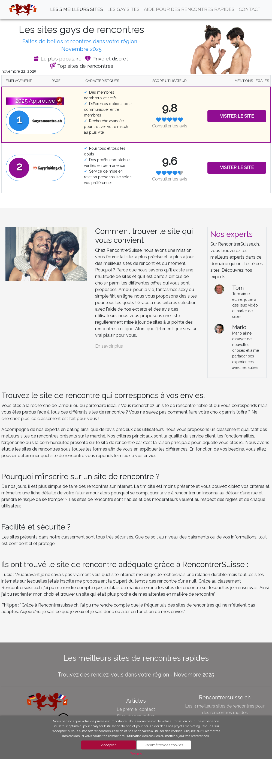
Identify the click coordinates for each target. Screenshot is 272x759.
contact (250, 9)
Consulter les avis (169, 125)
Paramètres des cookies (164, 745)
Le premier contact (136, 709)
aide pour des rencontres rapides (189, 9)
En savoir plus (109, 346)
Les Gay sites (123, 9)
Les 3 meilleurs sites (76, 9)
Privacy (136, 754)
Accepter (108, 745)
